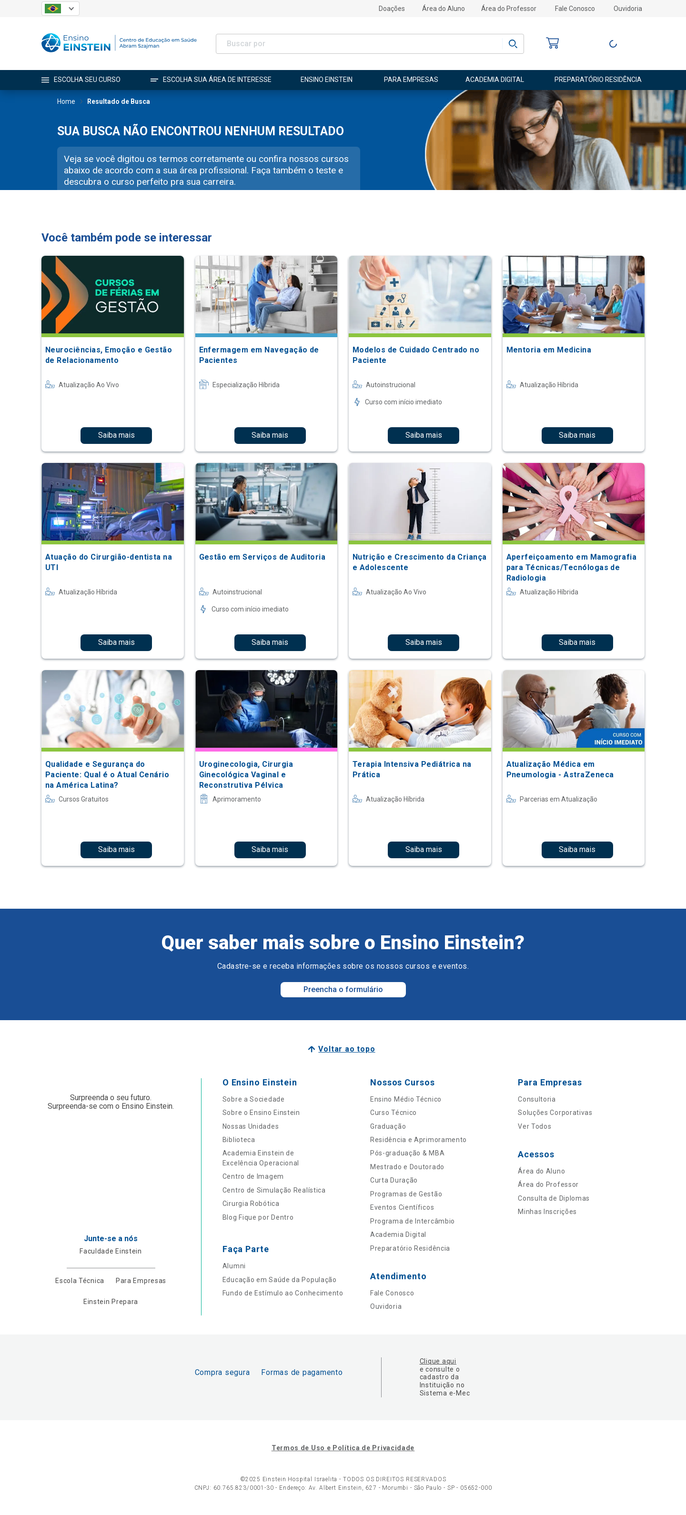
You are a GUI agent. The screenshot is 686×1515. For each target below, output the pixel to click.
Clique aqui (438, 1361)
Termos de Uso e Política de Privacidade (343, 1448)
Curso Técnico (393, 1112)
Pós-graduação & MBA (407, 1153)
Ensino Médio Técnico (406, 1099)
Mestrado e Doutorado (407, 1167)
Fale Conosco (575, 8)
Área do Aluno (443, 8)
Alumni (234, 1266)
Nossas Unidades (250, 1126)
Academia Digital (398, 1234)
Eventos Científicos (402, 1207)
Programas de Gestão (406, 1194)
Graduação (388, 1126)
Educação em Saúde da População (279, 1280)
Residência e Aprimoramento (418, 1140)
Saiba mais (116, 435)
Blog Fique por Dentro (258, 1217)
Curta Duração (394, 1180)
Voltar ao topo (346, 1048)
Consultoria (537, 1099)
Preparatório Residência (410, 1248)
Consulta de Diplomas (554, 1198)
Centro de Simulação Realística (274, 1190)
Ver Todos (534, 1126)
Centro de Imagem (253, 1176)
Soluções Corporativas (555, 1112)
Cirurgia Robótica (251, 1203)
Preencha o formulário (343, 989)
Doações (392, 8)
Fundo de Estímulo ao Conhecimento (282, 1293)
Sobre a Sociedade (253, 1099)
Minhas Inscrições (547, 1211)
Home (66, 102)
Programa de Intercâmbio (412, 1221)
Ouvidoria (628, 8)
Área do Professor (508, 8)
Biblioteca (238, 1140)
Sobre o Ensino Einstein (261, 1112)
